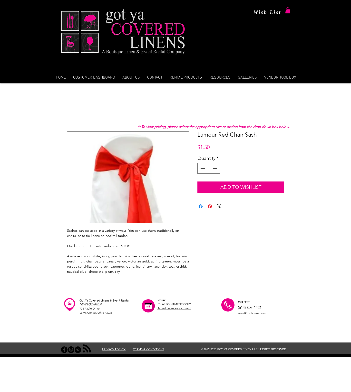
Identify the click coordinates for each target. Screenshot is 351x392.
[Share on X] (219, 206)
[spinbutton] (208, 168)
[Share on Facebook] (201, 206)
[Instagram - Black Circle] (71, 349)
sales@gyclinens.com (251, 313)
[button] (287, 10)
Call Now (243, 302)
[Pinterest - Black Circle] (78, 349)
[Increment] (215, 168)
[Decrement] (202, 168)
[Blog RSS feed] (87, 348)
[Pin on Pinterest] (210, 206)
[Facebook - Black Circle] (64, 349)
